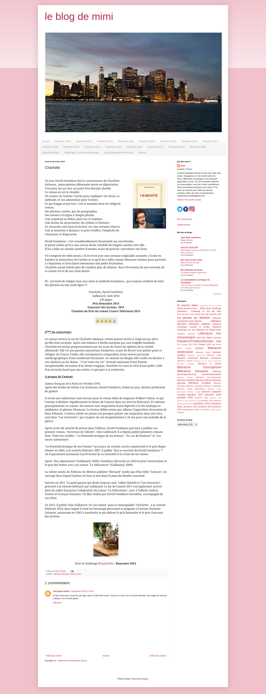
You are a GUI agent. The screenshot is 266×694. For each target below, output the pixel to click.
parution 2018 (213, 394)
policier (212, 410)
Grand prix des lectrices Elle (208, 314)
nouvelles (181, 395)
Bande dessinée (184, 308)
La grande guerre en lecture (118, 152)
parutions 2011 (215, 398)
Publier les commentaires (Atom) (72, 660)
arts (213, 344)
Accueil (46, 141)
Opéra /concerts (213, 337)
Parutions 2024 (63, 141)
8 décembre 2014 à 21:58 (82, 591)
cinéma (188, 348)
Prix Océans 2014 (202, 344)
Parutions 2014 (92, 147)
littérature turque (193, 392)
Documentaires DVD (185, 314)
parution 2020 (185, 397)
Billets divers (206, 308)
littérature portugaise (194, 386)
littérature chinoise (185, 361)
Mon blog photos (184, 219)
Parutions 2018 (189, 141)
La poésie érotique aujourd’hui (194, 273)
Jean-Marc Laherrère (191, 237)
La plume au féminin (193, 317)
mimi (182, 166)
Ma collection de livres (191, 270)
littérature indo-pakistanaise (208, 377)
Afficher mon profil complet (189, 200)
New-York (201, 337)
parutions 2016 (187, 404)
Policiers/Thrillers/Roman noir (199, 341)
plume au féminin (201, 410)
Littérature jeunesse (186, 334)
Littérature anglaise (199, 324)
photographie (188, 410)
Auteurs (142, 152)
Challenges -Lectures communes (81, 152)
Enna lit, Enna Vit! (189, 247)
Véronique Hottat (61, 591)
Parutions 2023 (84, 141)
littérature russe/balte (212, 386)
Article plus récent (54, 656)
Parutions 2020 (147, 141)
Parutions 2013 (113, 147)
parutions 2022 (190, 406)
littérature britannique (187, 358)
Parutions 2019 (168, 141)
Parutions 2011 (156, 147)
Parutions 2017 (210, 141)
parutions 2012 (182, 401)
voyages (180, 412)
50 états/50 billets (187, 305)
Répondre (57, 603)
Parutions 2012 (134, 147)
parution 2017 (195, 394)
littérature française (62, 574)
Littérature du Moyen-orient (208, 330)
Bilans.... (195, 308)
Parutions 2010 (177, 147)
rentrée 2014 (75, 574)
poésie (218, 410)
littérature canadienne (210, 358)
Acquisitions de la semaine (210, 306)
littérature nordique (199, 383)
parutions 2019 (202, 403)
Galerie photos (183, 225)
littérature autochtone (196, 355)
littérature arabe (203, 352)
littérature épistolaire (211, 392)
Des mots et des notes (191, 260)
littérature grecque (185, 377)
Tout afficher (217, 294)
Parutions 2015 (71, 147)
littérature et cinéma (209, 363)
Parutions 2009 (198, 147)
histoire (199, 348)
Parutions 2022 (105, 141)
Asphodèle (107, 563)
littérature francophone (199, 367)
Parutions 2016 (50, 147)
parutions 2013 (194, 401)
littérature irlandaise (186, 380)
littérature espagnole (186, 364)
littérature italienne (203, 380)
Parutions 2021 (126, 141)
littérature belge (214, 355)
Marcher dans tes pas (190, 262)
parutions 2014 (207, 401)
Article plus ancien (158, 656)
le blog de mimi (79, 16)
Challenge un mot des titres (206, 311)
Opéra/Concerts (50, 152)
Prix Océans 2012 (185, 344)
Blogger (144, 679)
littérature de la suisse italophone (207, 361)
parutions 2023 (205, 406)
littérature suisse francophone (191, 389)
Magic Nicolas (187, 240)
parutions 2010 (201, 398)
